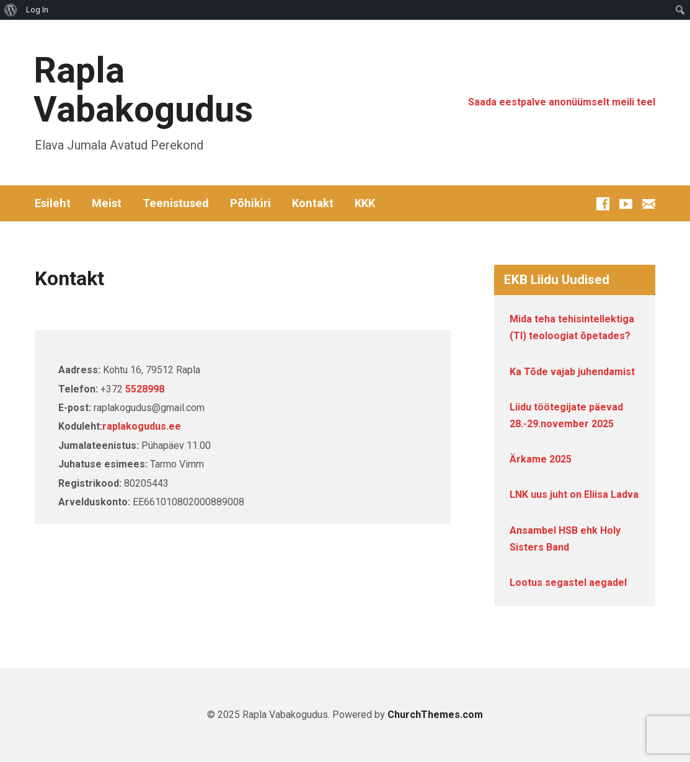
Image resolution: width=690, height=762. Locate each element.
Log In (37, 9)
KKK (365, 203)
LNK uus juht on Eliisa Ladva (574, 494)
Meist (107, 203)
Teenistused (176, 203)
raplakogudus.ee (141, 426)
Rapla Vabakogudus (143, 90)
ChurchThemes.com (435, 714)
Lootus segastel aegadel (568, 582)
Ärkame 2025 (541, 459)
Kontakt (313, 203)
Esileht (53, 203)
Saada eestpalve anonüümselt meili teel (561, 102)
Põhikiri (250, 203)
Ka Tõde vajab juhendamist (572, 372)
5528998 (144, 389)
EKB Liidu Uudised (556, 279)
